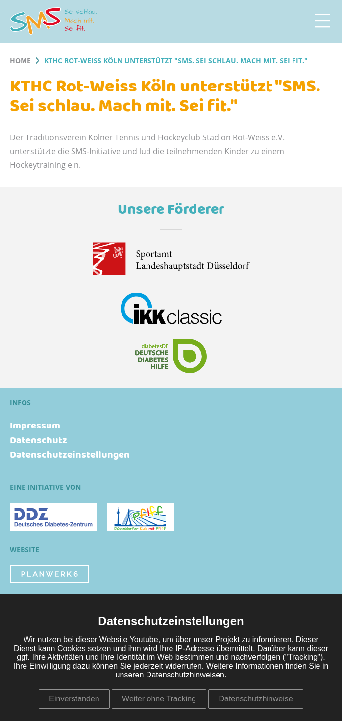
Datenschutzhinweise (256, 699)
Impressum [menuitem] (35, 426)
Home (20, 61)
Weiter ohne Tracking (159, 699)
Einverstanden (74, 699)
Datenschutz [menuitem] (38, 440)
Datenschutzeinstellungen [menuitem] (70, 455)
